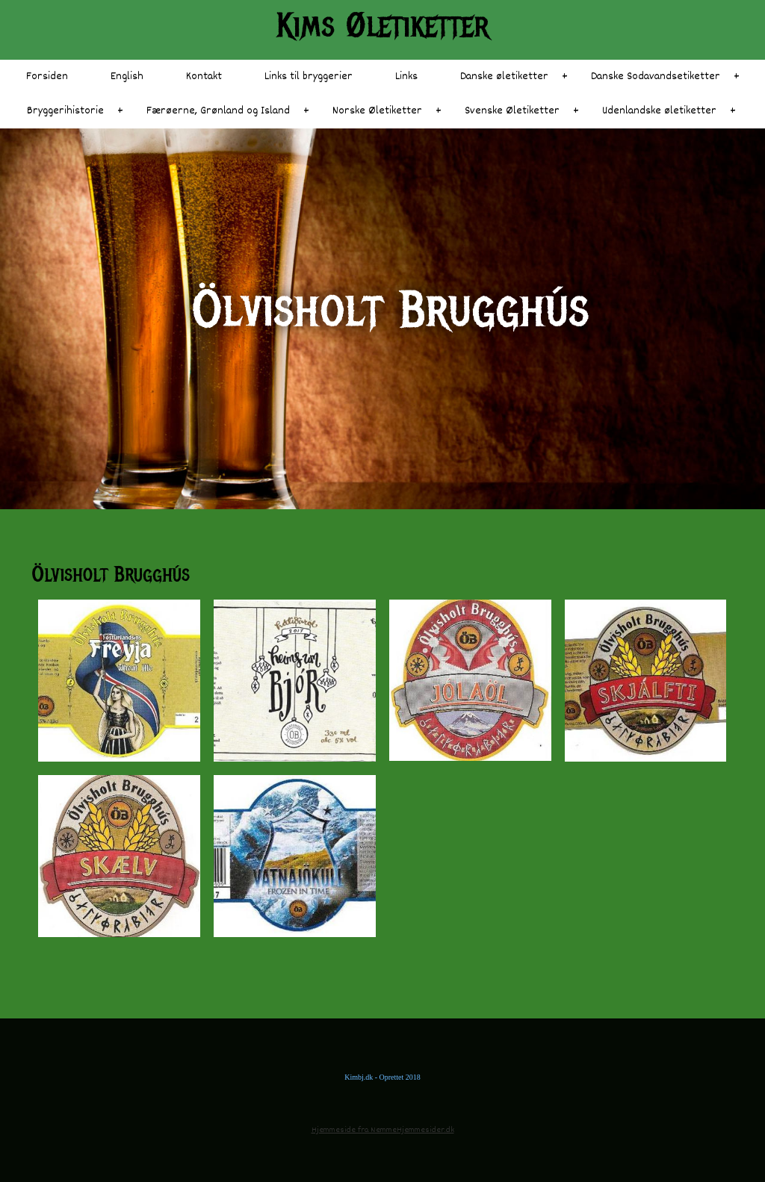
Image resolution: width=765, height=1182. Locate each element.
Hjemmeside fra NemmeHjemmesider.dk (383, 1130)
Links (406, 76)
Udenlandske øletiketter (659, 110)
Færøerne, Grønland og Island (218, 110)
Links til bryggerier (308, 76)
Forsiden (47, 76)
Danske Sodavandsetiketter (655, 76)
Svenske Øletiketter (512, 110)
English (127, 76)
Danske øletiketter (504, 76)
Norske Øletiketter (377, 110)
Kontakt (204, 76)
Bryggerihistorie (65, 110)
